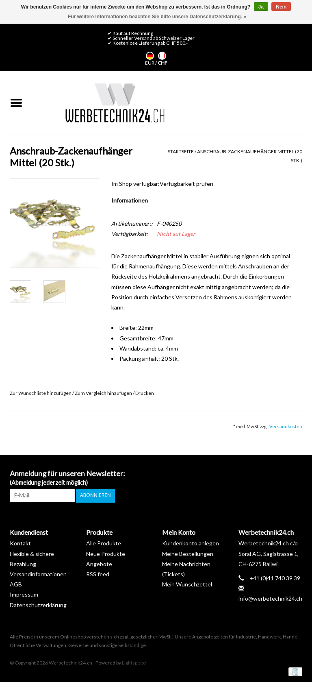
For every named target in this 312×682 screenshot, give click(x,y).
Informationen (129, 200)
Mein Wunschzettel (187, 583)
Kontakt (20, 543)
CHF (162, 63)
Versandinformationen (38, 573)
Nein (281, 7)
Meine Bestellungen (187, 553)
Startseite (181, 151)
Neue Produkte (105, 553)
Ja (261, 7)
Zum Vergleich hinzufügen (104, 393)
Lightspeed (134, 663)
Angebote (99, 563)
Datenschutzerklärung (38, 604)
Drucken (144, 393)
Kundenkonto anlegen (190, 543)
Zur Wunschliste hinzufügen (41, 393)
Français (162, 56)
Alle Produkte (103, 543)
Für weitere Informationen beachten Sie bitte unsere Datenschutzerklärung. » (157, 17)
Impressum (24, 594)
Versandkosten (285, 426)
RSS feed (97, 573)
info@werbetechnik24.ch (270, 598)
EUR (150, 63)
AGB (16, 583)
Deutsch (150, 56)
